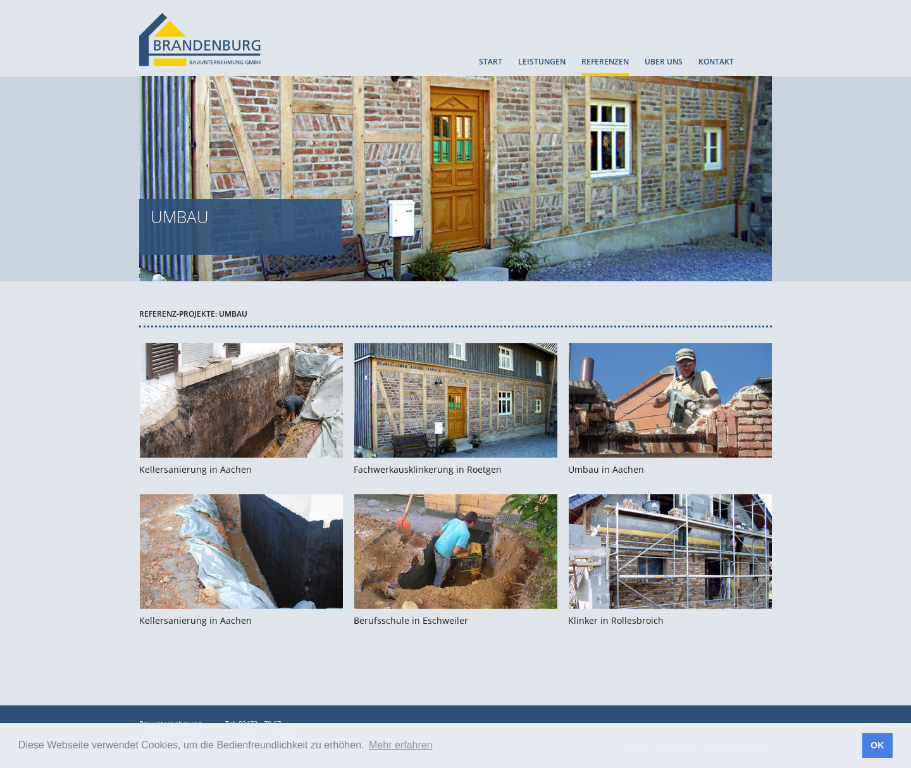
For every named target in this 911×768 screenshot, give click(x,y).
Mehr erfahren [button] (401, 745)
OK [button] (877, 745)
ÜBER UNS (664, 62)
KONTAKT (716, 62)
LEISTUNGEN (542, 62)
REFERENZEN (605, 62)
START (490, 62)
